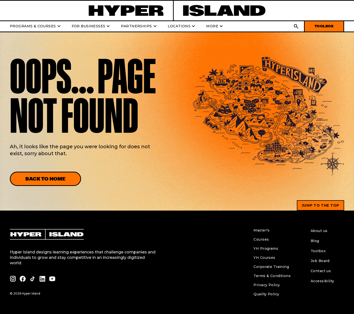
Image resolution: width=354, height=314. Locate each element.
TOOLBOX (324, 26)
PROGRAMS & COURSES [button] (36, 26)
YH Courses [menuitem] (264, 258)
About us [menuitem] (319, 231)
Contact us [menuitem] (321, 271)
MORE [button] (215, 26)
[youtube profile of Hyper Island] (52, 279)
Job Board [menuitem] (320, 261)
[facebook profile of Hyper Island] (23, 279)
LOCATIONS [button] (182, 26)
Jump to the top (320, 205)
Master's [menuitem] (261, 230)
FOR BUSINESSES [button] (91, 26)
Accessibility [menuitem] (322, 281)
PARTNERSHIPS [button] (139, 26)
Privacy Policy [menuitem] (266, 285)
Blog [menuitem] (315, 241)
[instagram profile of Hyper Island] (13, 279)
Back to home (45, 179)
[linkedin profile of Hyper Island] (42, 279)
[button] (296, 26)
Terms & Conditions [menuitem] (272, 276)
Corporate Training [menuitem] (271, 267)
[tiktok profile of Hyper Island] (32, 279)
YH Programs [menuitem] (265, 248)
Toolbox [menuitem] (318, 251)
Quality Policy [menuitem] (266, 294)
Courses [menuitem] (261, 239)
